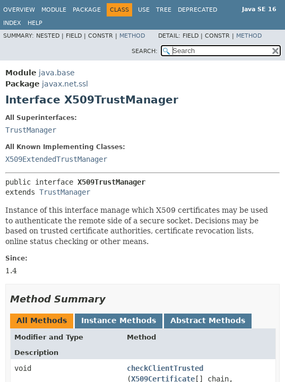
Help (35, 23)
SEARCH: (145, 51)
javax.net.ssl (65, 84)
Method (132, 35)
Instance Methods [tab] (118, 320)
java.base (57, 72)
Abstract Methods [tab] (207, 320)
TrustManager (30, 130)
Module (53, 9)
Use (144, 9)
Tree (163, 9)
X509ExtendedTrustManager (56, 159)
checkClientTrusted (165, 368)
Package (87, 9)
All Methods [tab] (41, 320)
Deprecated (197, 9)
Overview (19, 9)
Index (12, 23)
